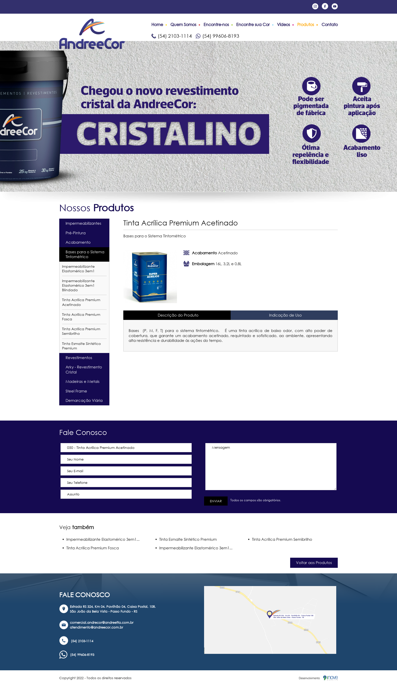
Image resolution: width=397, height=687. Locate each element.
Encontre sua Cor (253, 24)
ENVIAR (216, 501)
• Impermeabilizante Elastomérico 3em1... (101, 539)
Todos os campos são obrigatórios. (255, 500)
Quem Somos (183, 24)
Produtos (305, 24)
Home (157, 24)
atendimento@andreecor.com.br (96, 627)
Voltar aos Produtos (314, 562)
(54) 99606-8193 (217, 36)
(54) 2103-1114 (171, 36)
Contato (330, 24)
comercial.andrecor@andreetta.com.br (101, 622)
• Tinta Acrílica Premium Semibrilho (280, 539)
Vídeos (283, 24)
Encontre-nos (216, 24)
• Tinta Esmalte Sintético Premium (186, 539)
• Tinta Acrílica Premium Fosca (90, 548)
